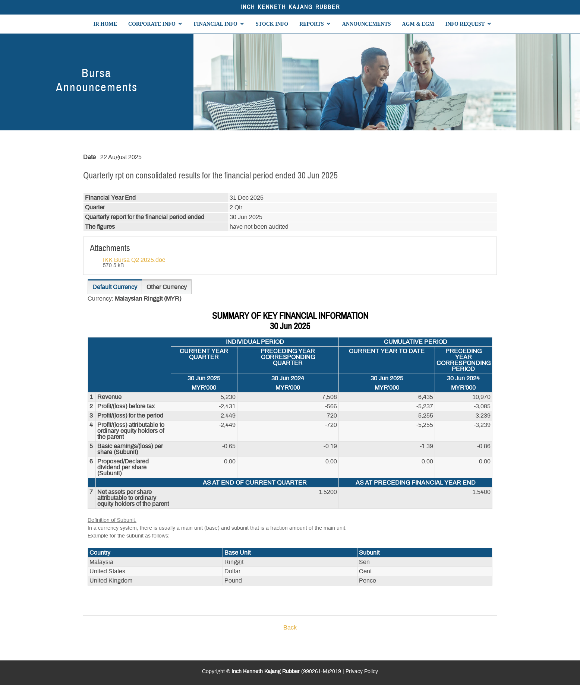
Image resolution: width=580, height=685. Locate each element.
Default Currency (114, 287)
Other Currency (166, 287)
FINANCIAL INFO (215, 24)
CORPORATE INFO (152, 24)
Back (290, 628)
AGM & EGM (418, 24)
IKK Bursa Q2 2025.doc (134, 260)
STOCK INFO (272, 24)
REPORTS (311, 24)
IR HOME (105, 24)
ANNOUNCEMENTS (366, 24)
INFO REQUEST (465, 24)
